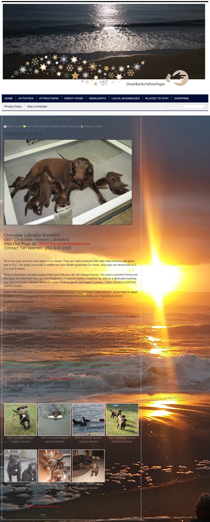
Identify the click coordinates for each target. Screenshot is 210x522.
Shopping (181, 98)
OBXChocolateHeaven (61, 378)
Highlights (97, 98)
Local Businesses (126, 98)
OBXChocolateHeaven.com (64, 243)
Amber (98, 126)
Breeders (44, 126)
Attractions (49, 98)
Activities (26, 98)
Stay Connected (37, 106)
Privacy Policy (13, 106)
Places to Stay (157, 98)
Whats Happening (69, 126)
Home (8, 98)
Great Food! (73, 98)
